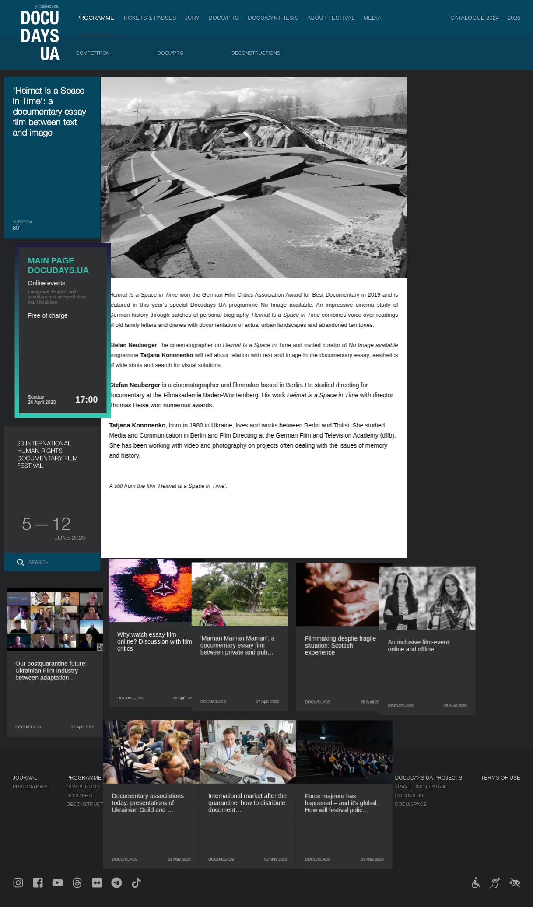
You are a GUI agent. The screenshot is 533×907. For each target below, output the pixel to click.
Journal (25, 778)
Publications (30, 786)
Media (373, 17)
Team (273, 804)
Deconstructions (255, 53)
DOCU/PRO (223, 17)
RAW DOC (145, 795)
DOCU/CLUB (409, 795)
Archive (277, 848)
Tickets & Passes (149, 17)
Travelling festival (421, 786)
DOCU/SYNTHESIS (273, 17)
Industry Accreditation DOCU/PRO (179, 786)
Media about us (356, 786)
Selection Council (291, 795)
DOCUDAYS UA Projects (428, 778)
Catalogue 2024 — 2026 (485, 17)
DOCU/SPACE (410, 804)
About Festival (331, 17)
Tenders (278, 830)
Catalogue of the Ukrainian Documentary (191, 804)
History (277, 839)
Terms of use (500, 778)
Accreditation (355, 795)
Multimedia (350, 804)
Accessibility (284, 821)
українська (47, 6)
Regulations (283, 786)
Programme (95, 17)
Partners (279, 813)
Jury (192, 17)
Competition (92, 53)
